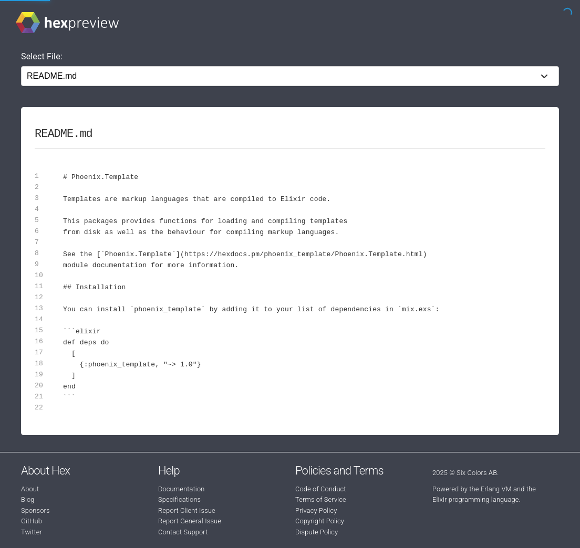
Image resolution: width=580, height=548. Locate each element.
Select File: (42, 56)
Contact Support (183, 532)
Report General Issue (189, 521)
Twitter (31, 532)
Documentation (181, 489)
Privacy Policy (316, 510)
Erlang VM (496, 489)
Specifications (179, 499)
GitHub (31, 521)
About (30, 489)
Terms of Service (320, 499)
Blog (28, 499)
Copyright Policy (319, 521)
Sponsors (35, 510)
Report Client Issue (186, 510)
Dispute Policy (316, 532)
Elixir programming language (475, 499)
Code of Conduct (320, 489)
